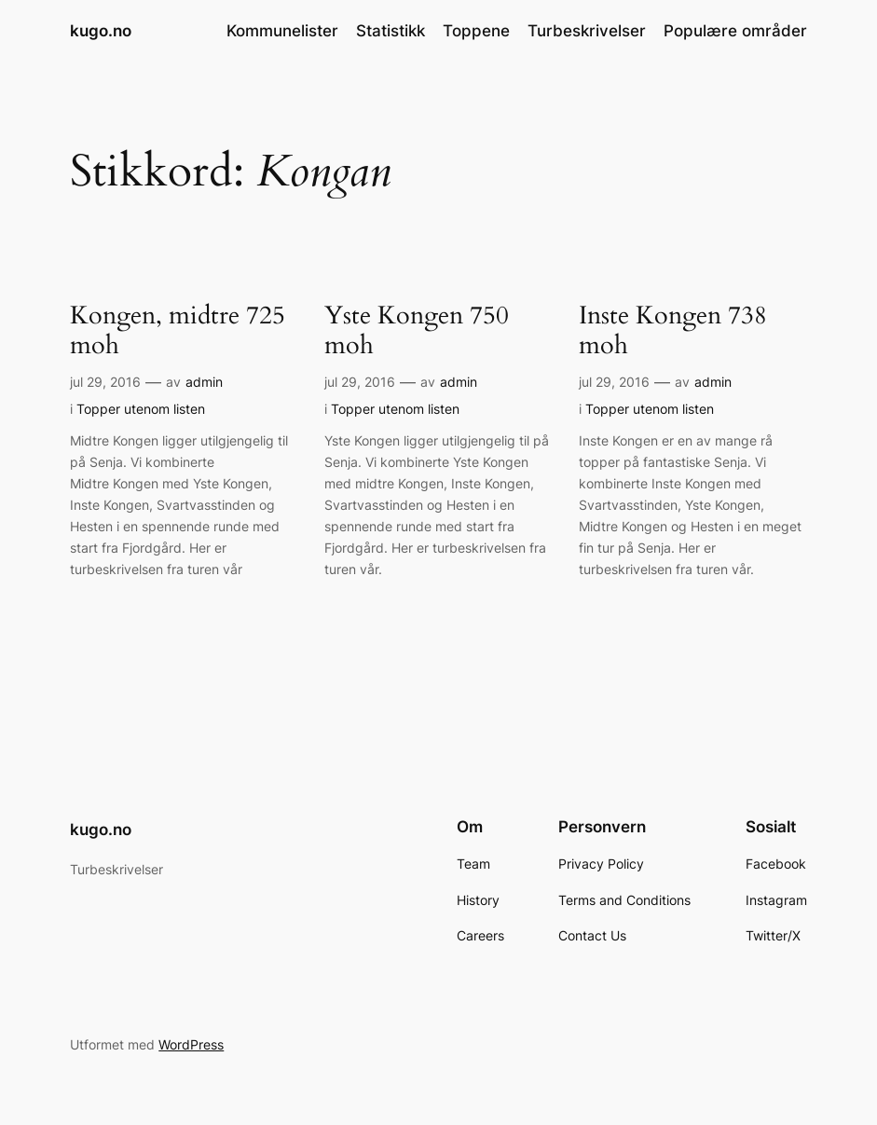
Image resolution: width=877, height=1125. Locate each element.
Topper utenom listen (140, 409)
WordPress (191, 1044)
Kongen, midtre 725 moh (177, 331)
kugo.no (100, 30)
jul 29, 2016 (105, 382)
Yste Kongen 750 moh (416, 331)
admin (204, 382)
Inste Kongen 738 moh (673, 331)
